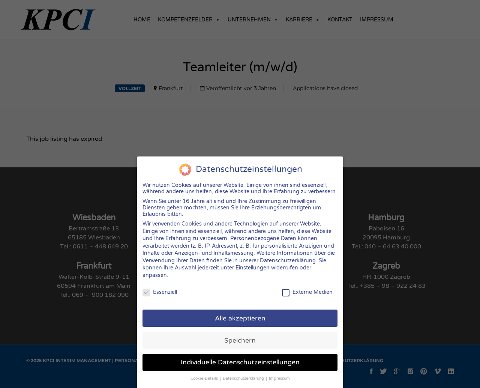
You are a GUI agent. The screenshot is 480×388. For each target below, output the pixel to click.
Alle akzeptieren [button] (240, 312)
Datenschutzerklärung (288, 255)
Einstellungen (253, 262)
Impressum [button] (279, 372)
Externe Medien (307, 286)
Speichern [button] (240, 334)
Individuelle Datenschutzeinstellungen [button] (240, 357)
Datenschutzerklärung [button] (244, 372)
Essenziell (159, 286)
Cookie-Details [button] (204, 372)
